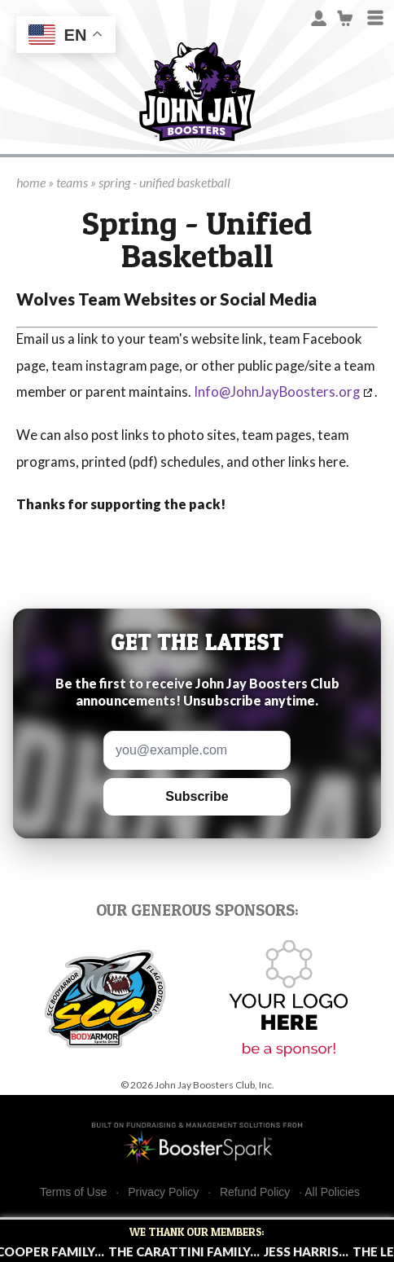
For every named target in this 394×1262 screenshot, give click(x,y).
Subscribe (196, 796)
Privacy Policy (163, 1192)
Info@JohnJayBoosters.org (277, 392)
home (31, 182)
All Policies (332, 1191)
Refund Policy (255, 1192)
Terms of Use (73, 1192)
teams (72, 182)
